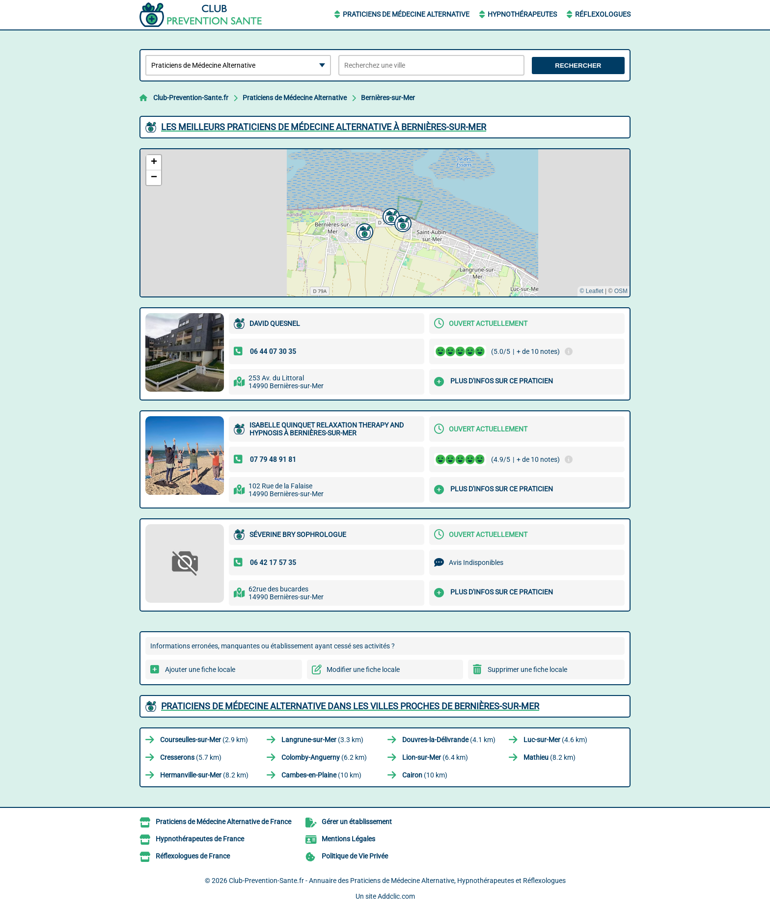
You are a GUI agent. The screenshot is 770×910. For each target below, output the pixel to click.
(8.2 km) (549, 757)
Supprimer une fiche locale (527, 669)
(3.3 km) (322, 740)
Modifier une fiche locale (363, 669)
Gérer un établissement (357, 822)
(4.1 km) (448, 740)
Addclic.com (396, 896)
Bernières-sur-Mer (388, 98)
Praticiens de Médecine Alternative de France (223, 822)
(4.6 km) (555, 740)
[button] (390, 215)
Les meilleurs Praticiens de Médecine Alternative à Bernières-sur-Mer (323, 127)
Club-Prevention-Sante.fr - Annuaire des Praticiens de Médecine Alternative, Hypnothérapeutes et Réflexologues (397, 880)
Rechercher (578, 65)
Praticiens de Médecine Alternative (406, 14)
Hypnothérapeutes (522, 14)
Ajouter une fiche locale (200, 669)
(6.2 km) (324, 757)
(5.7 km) (190, 757)
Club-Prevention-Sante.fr (190, 98)
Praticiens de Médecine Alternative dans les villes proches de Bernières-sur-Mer (350, 706)
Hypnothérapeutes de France (200, 839)
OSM (621, 291)
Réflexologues (603, 14)
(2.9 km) (204, 740)
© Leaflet (591, 291)
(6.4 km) (435, 757)
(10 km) (321, 775)
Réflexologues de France (193, 856)
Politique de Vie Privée (355, 856)
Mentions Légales (348, 839)
